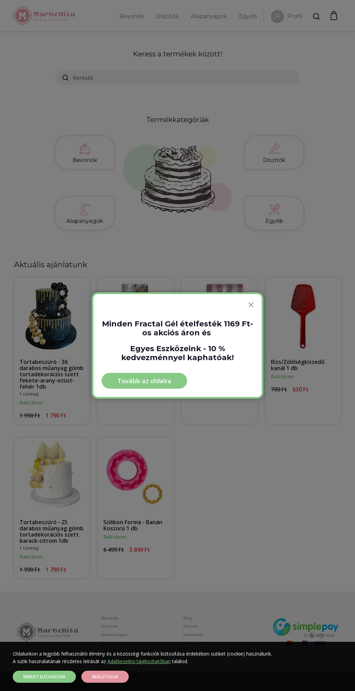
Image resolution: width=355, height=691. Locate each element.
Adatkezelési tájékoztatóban (139, 661)
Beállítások (105, 677)
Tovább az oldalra (144, 381)
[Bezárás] (251, 305)
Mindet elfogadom (44, 677)
